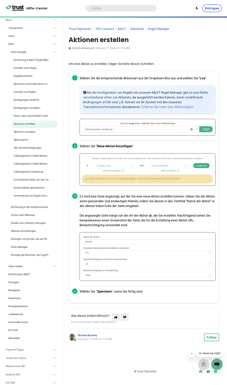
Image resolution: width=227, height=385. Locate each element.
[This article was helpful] (116, 317)
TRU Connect (104, 29)
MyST (122, 29)
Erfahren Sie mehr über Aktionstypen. (167, 107)
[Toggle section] (54, 20)
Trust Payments (80, 29)
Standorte (137, 29)
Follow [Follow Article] (212, 337)
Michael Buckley (87, 335)
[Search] (120, 8)
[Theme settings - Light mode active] (197, 8)
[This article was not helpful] (125, 317)
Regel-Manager (158, 29)
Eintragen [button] (212, 8)
